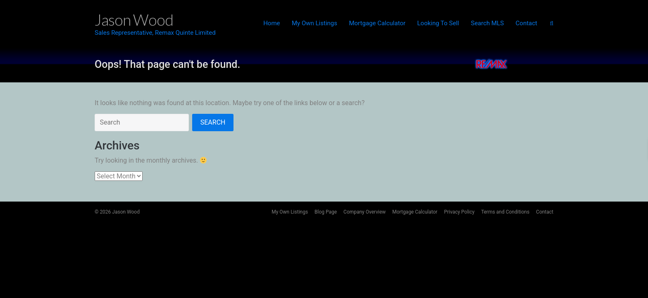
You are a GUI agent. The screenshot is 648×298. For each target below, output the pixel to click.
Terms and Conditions (505, 212)
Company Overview (364, 212)
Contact (526, 23)
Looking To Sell (438, 23)
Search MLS (487, 23)
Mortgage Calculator (377, 23)
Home (271, 23)
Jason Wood (126, 212)
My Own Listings (314, 23)
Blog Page (325, 212)
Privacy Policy (459, 212)
